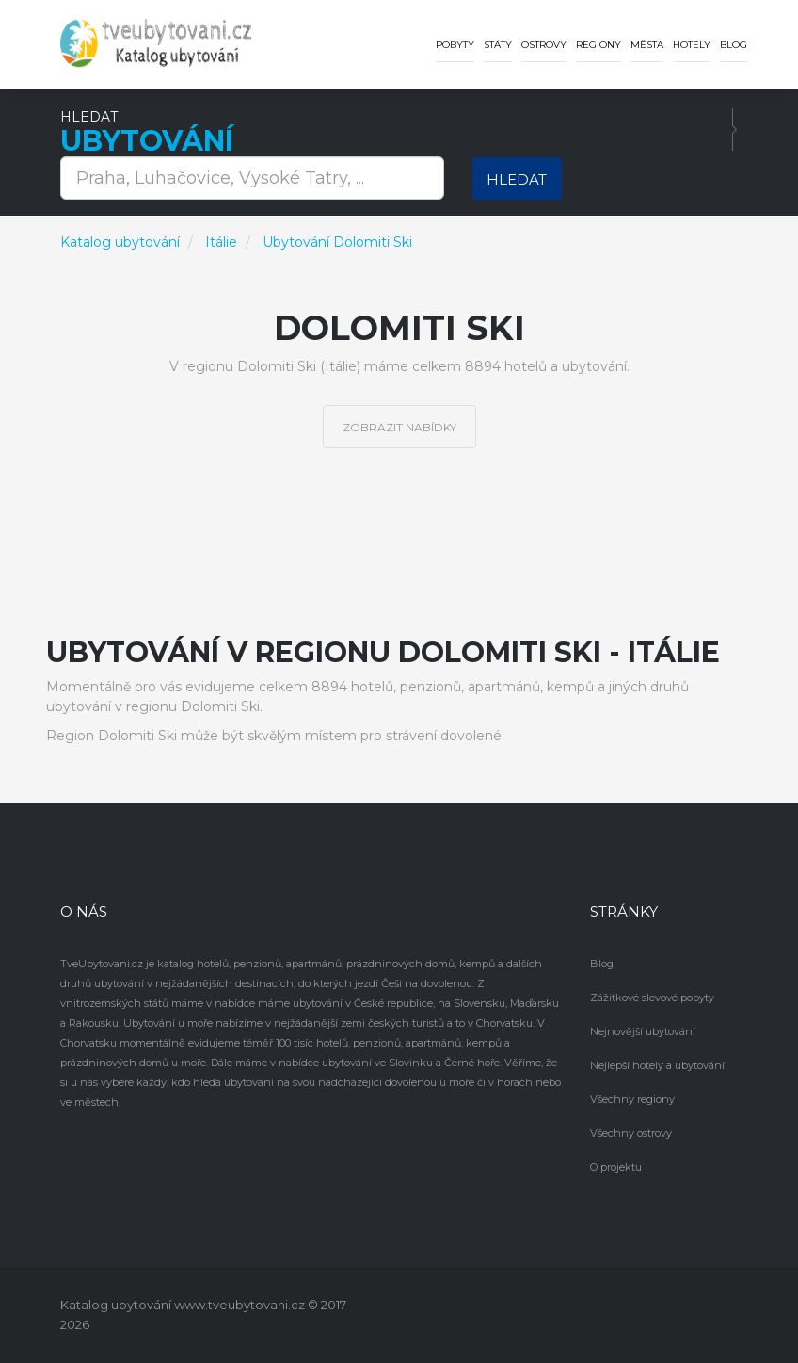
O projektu (616, 1167)
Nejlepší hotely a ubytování (657, 1065)
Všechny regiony (632, 1099)
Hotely (691, 45)
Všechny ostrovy (631, 1133)
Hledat (517, 179)
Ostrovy (544, 45)
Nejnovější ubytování (642, 1031)
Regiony (598, 45)
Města (646, 45)
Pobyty (455, 45)
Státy (498, 45)
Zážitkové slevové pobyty (652, 997)
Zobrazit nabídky (399, 427)
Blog (733, 45)
